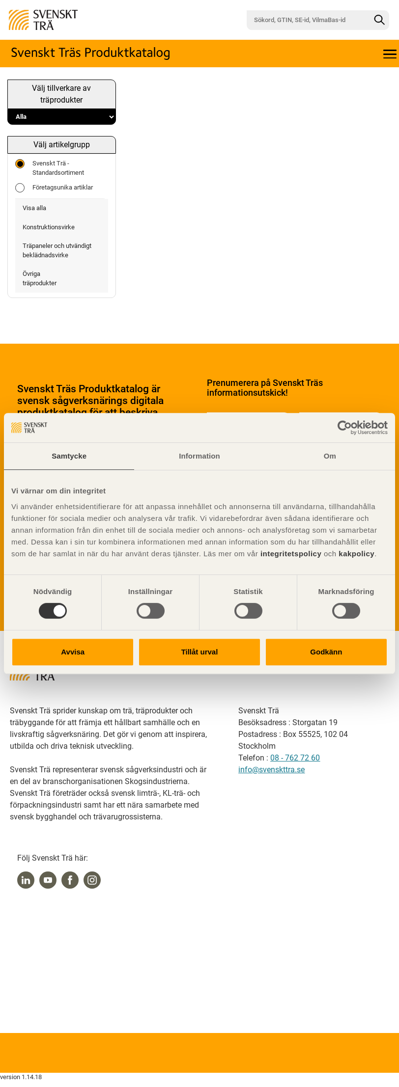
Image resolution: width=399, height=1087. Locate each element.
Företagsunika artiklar (54, 187)
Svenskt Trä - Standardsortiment (49, 167)
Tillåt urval (199, 652)
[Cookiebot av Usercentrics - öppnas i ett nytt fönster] (345, 427)
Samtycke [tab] (69, 456)
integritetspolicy (289, 553)
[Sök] (379, 20)
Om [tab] (330, 456)
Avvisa (73, 652)
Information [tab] (199, 456)
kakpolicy (356, 553)
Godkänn (326, 652)
